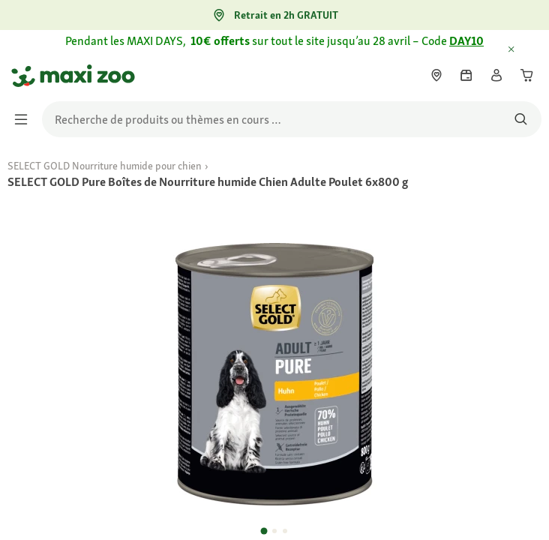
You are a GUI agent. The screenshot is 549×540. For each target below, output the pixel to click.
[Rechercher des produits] (521, 119)
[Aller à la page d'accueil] (25, 75)
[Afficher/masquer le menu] (26, 119)
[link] (437, 75)
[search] (292, 119)
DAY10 (466, 41)
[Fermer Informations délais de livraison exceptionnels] (525, 50)
